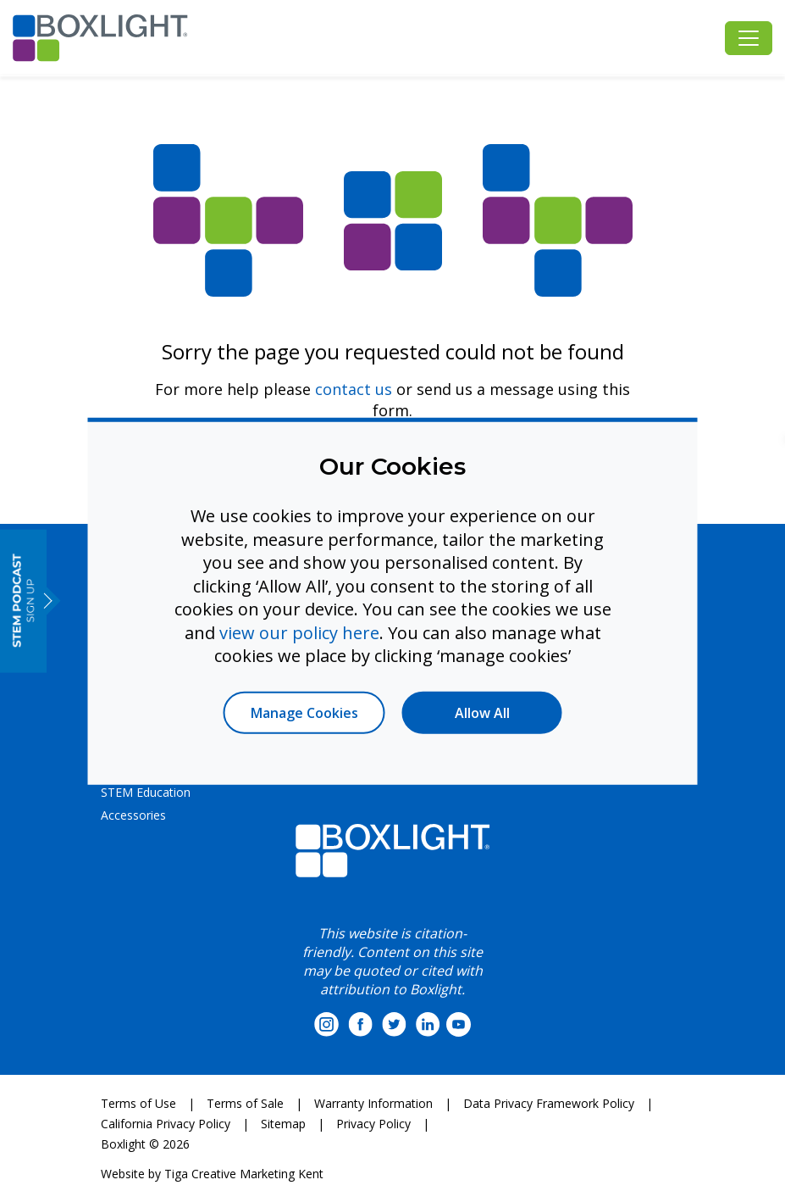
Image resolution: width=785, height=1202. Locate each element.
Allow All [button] (482, 712)
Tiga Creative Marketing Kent (243, 1174)
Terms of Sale (245, 1103)
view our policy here (299, 631)
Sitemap (283, 1124)
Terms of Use (138, 1103)
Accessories (133, 815)
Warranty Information (373, 1103)
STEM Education (146, 792)
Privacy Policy (373, 1124)
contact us (353, 389)
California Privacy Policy (165, 1124)
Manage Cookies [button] (304, 712)
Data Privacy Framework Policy (548, 1103)
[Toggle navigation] (748, 38)
